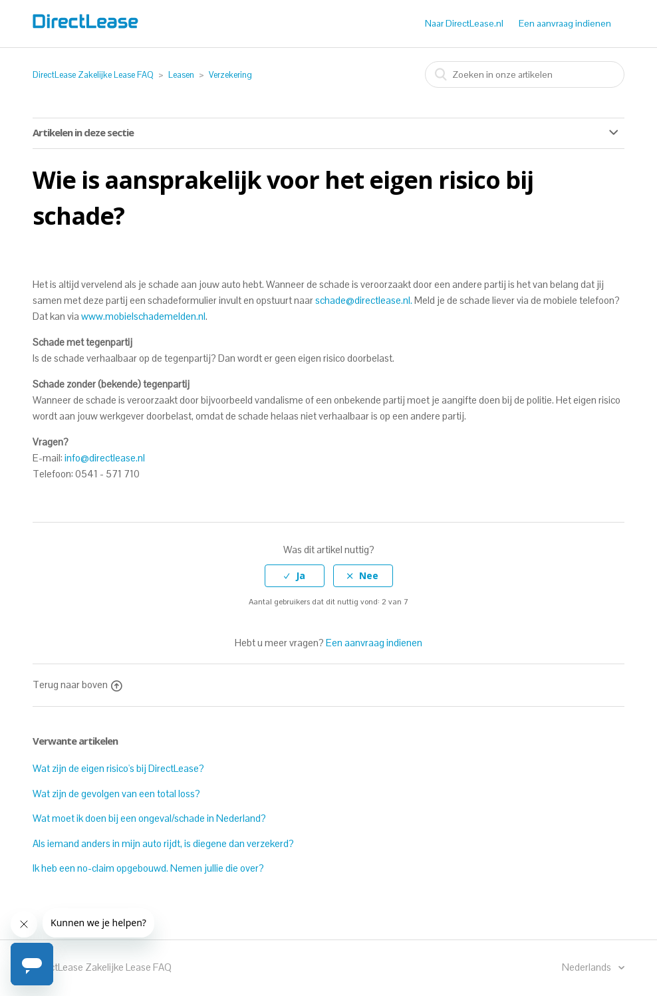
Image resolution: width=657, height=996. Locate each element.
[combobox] (524, 74)
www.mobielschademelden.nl (143, 316)
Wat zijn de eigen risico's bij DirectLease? (118, 768)
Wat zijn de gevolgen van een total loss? (116, 793)
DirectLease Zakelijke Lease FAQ (93, 74)
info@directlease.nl (105, 457)
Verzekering (230, 74)
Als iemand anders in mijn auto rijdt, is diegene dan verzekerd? (163, 843)
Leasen (181, 74)
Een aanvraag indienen (565, 23)
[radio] (295, 576)
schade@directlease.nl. (363, 300)
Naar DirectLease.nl (464, 23)
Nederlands (587, 967)
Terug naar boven (77, 684)
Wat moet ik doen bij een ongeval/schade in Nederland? (149, 818)
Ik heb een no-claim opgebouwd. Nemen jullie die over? (148, 868)
